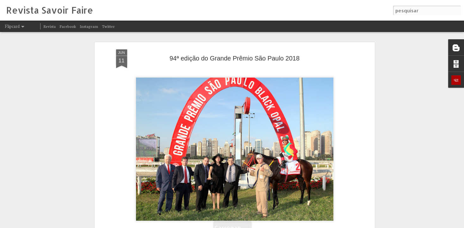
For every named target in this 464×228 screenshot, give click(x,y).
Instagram (89, 26)
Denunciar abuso (310, 224)
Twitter (108, 26)
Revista (49, 26)
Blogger (289, 224)
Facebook (67, 26)
